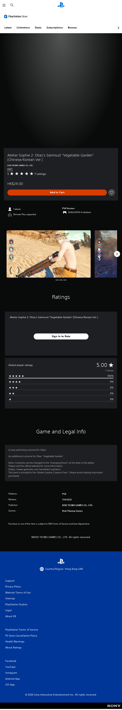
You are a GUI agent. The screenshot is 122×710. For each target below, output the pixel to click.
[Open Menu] (4, 5)
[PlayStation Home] (61, 5)
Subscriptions (55, 27)
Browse (72, 27)
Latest (7, 27)
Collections (23, 27)
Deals (38, 27)
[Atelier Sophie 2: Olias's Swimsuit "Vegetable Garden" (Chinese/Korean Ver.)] (49, 254)
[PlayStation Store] (16, 16)
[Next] (117, 254)
